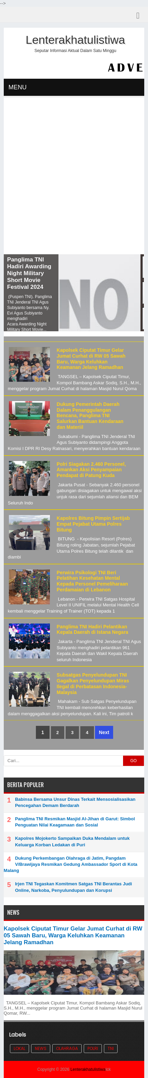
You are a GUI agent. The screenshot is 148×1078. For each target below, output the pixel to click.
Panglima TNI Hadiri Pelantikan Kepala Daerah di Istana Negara (92, 629)
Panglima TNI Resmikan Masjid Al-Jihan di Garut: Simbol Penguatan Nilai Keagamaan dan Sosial (75, 821)
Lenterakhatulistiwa (88, 1069)
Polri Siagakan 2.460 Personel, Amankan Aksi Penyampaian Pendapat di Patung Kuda (91, 469)
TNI (111, 1048)
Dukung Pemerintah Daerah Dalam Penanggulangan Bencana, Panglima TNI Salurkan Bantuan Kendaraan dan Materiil (90, 415)
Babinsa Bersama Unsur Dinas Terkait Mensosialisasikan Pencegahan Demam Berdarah (75, 802)
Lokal (19, 1048)
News (40, 1048)
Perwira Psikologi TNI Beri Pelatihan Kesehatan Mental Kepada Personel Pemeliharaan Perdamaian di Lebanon (92, 581)
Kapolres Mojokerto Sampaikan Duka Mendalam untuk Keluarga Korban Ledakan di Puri (72, 841)
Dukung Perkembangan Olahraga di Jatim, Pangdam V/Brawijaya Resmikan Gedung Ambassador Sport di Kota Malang (70, 864)
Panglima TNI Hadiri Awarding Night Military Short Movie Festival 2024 (29, 273)
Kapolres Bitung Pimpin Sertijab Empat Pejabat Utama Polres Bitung (93, 523)
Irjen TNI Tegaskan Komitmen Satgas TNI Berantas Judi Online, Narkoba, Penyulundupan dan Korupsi (73, 887)
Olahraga (67, 1048)
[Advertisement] (74, 177)
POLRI (93, 1048)
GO (133, 760)
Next (104, 732)
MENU (18, 87)
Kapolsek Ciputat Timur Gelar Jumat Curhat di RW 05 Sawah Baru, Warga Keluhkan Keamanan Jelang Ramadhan (91, 358)
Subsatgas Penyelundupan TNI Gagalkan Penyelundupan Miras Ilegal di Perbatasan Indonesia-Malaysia (93, 683)
